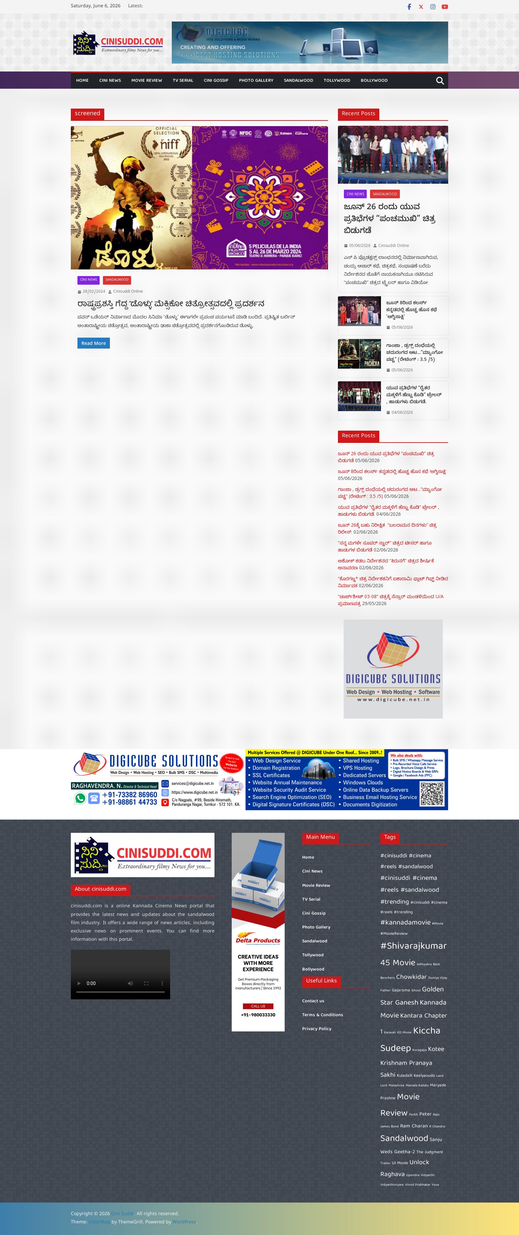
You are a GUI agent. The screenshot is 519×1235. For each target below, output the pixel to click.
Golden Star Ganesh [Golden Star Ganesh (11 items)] (412, 996)
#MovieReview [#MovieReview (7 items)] (394, 934)
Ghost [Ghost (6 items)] (416, 991)
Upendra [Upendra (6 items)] (412, 1175)
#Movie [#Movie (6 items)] (438, 924)
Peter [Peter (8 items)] (425, 1114)
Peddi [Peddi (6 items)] (413, 1115)
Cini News (110, 81)
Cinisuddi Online (128, 292)
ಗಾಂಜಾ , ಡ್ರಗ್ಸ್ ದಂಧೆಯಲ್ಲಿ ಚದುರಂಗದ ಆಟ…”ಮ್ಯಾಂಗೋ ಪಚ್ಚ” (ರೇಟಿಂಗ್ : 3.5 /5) (414, 353)
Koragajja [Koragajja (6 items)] (419, 1050)
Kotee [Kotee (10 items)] (436, 1049)
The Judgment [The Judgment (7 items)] (429, 1152)
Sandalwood (298, 81)
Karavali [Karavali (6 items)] (390, 1033)
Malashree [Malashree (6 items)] (396, 1086)
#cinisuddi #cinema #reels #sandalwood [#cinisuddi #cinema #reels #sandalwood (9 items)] (406, 861)
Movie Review (146, 81)
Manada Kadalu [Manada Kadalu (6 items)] (417, 1086)
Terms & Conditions (322, 1015)
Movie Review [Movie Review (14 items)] (400, 1105)
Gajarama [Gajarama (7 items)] (401, 990)
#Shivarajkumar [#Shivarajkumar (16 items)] (413, 946)
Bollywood (374, 81)
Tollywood (337, 81)
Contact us (313, 1001)
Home (82, 81)
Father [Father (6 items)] (385, 991)
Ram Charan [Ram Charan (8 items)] (414, 1126)
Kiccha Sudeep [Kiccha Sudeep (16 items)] (410, 1040)
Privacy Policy (316, 1029)
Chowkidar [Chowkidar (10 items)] (411, 977)
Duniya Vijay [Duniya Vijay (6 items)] (437, 978)
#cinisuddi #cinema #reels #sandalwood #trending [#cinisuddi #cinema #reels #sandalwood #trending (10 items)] (409, 890)
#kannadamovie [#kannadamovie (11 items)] (405, 923)
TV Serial (183, 81)
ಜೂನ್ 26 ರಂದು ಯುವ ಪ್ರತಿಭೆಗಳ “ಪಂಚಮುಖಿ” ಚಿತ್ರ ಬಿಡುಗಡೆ (389, 220)
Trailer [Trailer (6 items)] (385, 1163)
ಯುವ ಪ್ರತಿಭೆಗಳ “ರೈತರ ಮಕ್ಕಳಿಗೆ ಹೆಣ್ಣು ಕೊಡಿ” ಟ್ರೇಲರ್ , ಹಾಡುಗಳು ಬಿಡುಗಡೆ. (414, 396)
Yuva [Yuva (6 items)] (435, 1185)
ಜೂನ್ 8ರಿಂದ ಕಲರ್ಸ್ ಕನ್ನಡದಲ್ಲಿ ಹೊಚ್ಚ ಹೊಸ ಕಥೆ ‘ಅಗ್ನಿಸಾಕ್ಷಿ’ (411, 311)
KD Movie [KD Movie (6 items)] (404, 1033)
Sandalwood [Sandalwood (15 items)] (404, 1139)
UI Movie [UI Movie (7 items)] (400, 1163)
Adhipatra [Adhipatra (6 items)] (424, 965)
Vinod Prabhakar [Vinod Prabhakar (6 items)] (417, 1185)
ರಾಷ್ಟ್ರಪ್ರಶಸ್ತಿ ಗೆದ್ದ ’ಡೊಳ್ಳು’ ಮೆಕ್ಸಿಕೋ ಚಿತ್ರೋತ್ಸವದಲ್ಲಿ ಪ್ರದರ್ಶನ (170, 304)
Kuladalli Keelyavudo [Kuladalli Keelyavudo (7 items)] (416, 1076)
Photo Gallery (256, 81)
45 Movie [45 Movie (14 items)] (397, 963)
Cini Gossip (216, 81)
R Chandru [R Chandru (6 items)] (437, 1127)
